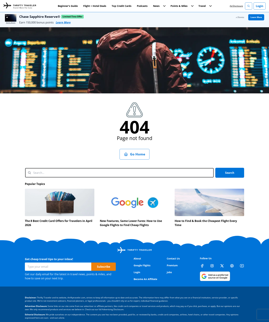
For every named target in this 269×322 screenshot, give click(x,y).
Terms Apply (10, 22)
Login (259, 6)
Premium (172, 265)
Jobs (169, 272)
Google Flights (142, 265)
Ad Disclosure (236, 5)
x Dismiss (240, 17)
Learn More (63, 22)
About (137, 258)
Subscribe (103, 267)
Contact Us (173, 258)
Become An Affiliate (145, 279)
